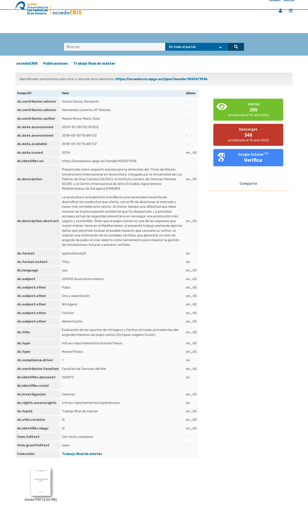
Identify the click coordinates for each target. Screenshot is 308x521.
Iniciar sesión (280, 10)
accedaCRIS (27, 63)
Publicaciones (55, 63)
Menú (290, 10)
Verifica (253, 160)
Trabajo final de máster (94, 63)
